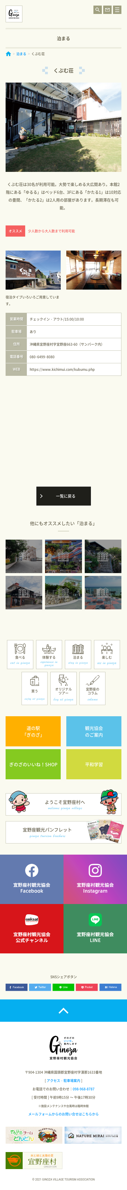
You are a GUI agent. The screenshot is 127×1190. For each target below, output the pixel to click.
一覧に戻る (66, 496)
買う (34, 691)
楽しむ (107, 657)
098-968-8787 (84, 1089)
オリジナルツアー (63, 691)
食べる (20, 657)
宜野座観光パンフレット (47, 832)
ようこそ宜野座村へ (65, 804)
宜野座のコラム (92, 691)
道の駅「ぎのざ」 (33, 731)
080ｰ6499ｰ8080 (42, 356)
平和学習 (94, 764)
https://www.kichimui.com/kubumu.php (62, 369)
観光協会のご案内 (94, 731)
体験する (49, 657)
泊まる (21, 53)
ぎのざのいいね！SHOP (33, 764)
